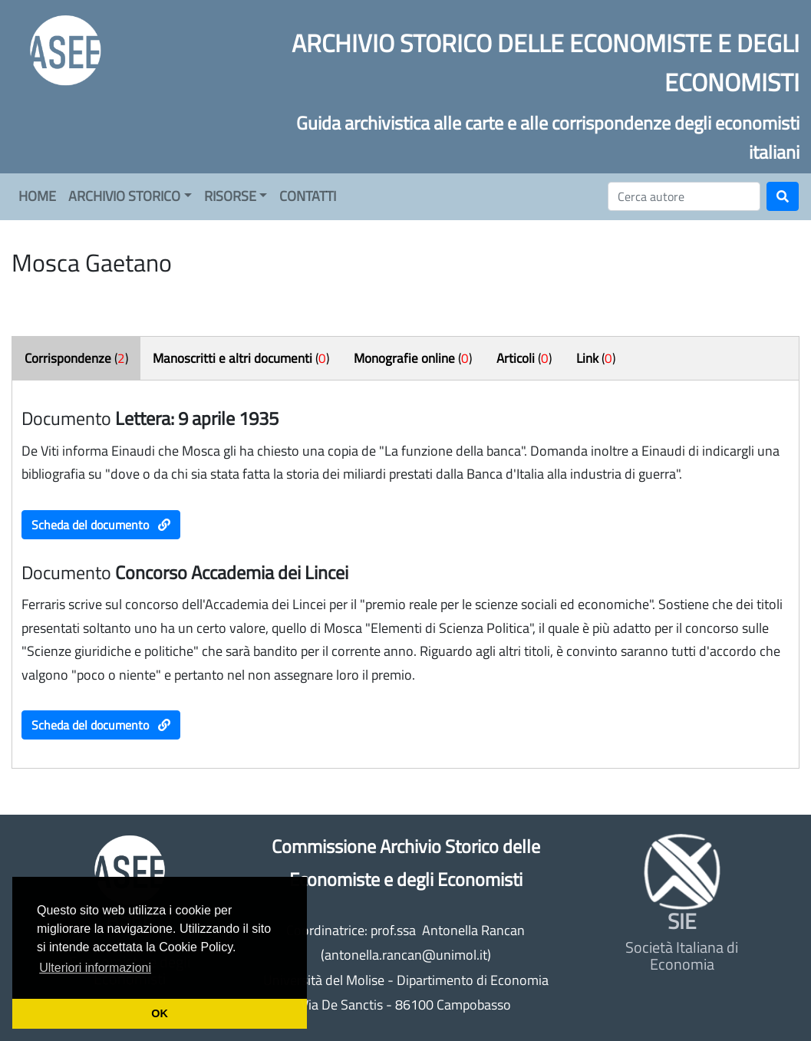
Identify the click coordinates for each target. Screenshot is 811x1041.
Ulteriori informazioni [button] (95, 967)
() (76, 358)
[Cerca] (684, 196)
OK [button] (159, 1013)
